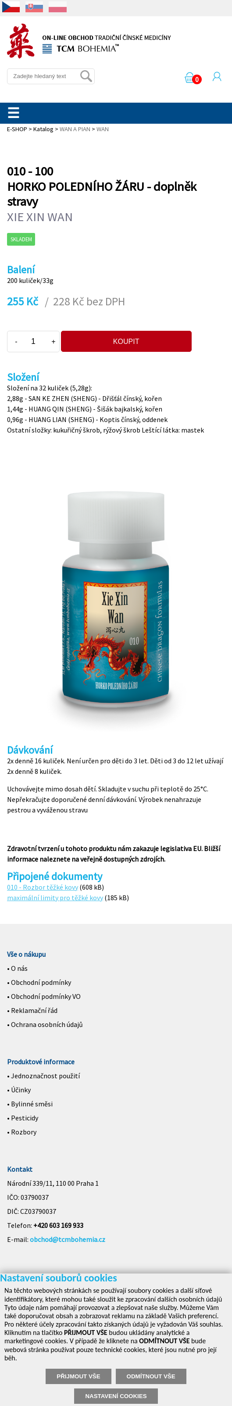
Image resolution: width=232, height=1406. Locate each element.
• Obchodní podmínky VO (44, 996)
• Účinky (19, 1089)
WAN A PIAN (75, 129)
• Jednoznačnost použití (43, 1075)
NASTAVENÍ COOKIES (115, 1396)
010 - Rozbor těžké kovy (42, 887)
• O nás (17, 968)
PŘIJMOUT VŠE (78, 1376)
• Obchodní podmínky (39, 982)
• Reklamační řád (32, 1010)
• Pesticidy (22, 1117)
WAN (102, 129)
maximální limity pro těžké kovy (55, 897)
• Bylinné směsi (30, 1103)
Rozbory (23, 1131)
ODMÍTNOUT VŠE (151, 1376)
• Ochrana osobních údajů (45, 1024)
